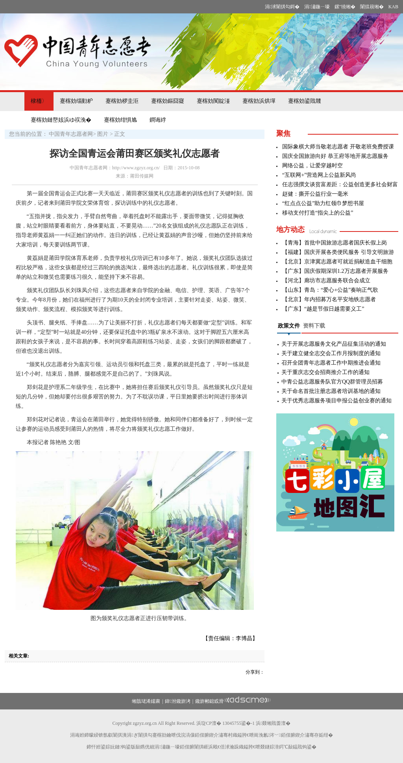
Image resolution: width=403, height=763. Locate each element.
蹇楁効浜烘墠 (258, 101)
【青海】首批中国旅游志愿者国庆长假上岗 (334, 243)
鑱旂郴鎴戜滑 (209, 701)
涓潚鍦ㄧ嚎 (316, 6)
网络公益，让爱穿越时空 (312, 166)
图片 (102, 134)
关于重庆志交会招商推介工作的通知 (325, 372)
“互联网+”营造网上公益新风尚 (319, 175)
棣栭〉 (39, 101)
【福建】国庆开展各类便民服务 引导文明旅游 (338, 252)
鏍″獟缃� (345, 6)
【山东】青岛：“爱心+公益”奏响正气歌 (330, 290)
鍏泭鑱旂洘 (177, 701)
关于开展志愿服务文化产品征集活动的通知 (333, 344)
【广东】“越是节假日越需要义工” (323, 309)
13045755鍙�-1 (238, 723)
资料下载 (314, 326)
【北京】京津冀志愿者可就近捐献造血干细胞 (337, 262)
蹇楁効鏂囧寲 (167, 101)
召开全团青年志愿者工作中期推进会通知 (331, 363)
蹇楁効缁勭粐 (76, 101)
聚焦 (283, 133)
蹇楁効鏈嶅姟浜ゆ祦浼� (61, 120)
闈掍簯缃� (372, 6)
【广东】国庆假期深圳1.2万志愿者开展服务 (335, 271)
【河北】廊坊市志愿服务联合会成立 (326, 280)
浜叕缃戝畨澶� (273, 723)
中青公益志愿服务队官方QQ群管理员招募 (332, 382)
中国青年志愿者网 (71, 134)
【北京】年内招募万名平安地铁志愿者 (329, 299)
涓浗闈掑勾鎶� (282, 6)
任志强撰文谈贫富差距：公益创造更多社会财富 (340, 184)
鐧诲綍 (158, 120)
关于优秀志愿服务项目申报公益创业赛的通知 (336, 401)
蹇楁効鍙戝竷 (304, 101)
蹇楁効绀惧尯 (120, 120)
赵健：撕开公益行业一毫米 (315, 194)
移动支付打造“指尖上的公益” (317, 213)
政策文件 (289, 326)
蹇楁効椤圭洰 (122, 101)
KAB (393, 6)
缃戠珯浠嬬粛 (146, 701)
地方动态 (290, 229)
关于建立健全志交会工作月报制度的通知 (331, 353)
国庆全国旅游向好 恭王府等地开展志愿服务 (335, 156)
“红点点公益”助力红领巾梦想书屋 (323, 203)
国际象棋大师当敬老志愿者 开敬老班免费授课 (338, 147)
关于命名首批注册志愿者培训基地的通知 (331, 391)
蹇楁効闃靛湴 (213, 101)
